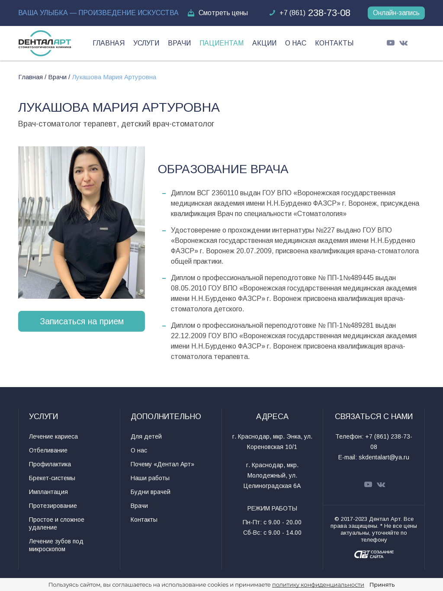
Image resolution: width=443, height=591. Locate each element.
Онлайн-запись (396, 12)
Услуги (146, 43)
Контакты (334, 43)
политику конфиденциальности (318, 584)
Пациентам (221, 43)
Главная (109, 43)
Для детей (146, 436)
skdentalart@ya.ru (384, 457)
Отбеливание (48, 450)
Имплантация (48, 491)
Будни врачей (150, 491)
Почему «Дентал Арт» (162, 464)
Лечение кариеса (53, 436)
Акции (264, 43)
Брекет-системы (52, 478)
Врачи (179, 43)
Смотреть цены (217, 12)
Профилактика (50, 464)
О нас (295, 43)
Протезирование (53, 505)
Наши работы (150, 478)
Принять (382, 584)
